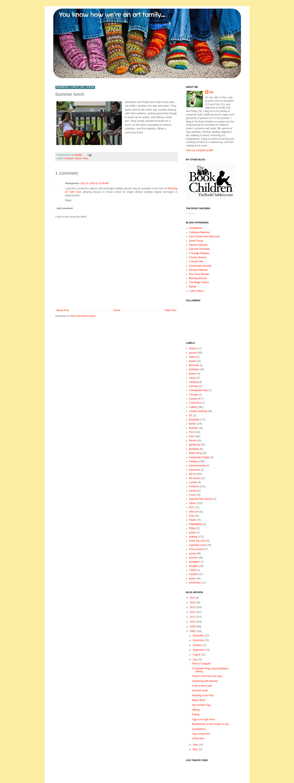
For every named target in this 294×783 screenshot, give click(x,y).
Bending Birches (198, 278)
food (191, 436)
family (192, 423)
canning (193, 386)
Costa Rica (195, 402)
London (193, 482)
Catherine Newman (199, 232)
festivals (193, 428)
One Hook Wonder (199, 274)
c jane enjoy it (196, 290)
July (195, 659)
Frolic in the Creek (202, 685)
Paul (191, 515)
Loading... (191, 213)
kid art (192, 474)
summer (193, 557)
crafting (193, 407)
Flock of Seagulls (201, 663)
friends (192, 440)
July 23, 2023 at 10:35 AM (95, 183)
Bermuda (194, 365)
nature (78, 158)
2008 (193, 631)
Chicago (193, 394)
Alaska (192, 348)
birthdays (194, 369)
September (199, 649)
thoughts (194, 566)
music (192, 494)
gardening (194, 444)
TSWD (192, 570)
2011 (193, 616)
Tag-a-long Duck (201, 733)
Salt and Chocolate (199, 249)
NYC (191, 507)
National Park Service (201, 499)
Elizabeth (69, 158)
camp (192, 377)
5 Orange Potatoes (199, 253)
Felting (195, 714)
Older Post (170, 310)
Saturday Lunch (197, 545)
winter (192, 578)
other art (193, 511)
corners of (194, 398)
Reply (68, 200)
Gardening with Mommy (205, 681)
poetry (192, 532)
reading (193, 536)
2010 (193, 621)
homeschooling (197, 465)
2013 (193, 607)
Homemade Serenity (200, 265)
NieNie (192, 286)
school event (196, 549)
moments (194, 486)
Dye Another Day (201, 705)
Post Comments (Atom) (83, 316)
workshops (195, 582)
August (197, 654)
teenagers (194, 561)
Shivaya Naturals (198, 269)
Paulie (192, 519)
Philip (85, 158)
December (199, 635)
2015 (193, 597)
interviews (194, 469)
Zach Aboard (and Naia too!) (204, 236)
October (197, 645)
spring (192, 553)
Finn (191, 432)
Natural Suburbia (198, 244)
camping (193, 382)
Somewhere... (199, 729)
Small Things (196, 240)
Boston (193, 373)
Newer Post (62, 310)
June (196, 744)
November (199, 640)
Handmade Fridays (199, 457)
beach (192, 361)
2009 (193, 626)
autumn (193, 352)
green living (195, 453)
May (195, 749)
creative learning (198, 411)
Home (117, 310)
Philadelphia (195, 524)
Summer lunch (200, 690)
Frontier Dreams (198, 257)
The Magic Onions (199, 282)
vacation (193, 574)
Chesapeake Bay (198, 390)
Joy (211, 92)
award (192, 356)
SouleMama (195, 228)
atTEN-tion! (198, 738)
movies (193, 490)
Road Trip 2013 (197, 540)
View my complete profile (199, 150)
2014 (193, 602)
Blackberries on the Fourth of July (210, 724)
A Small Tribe (196, 261)
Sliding (195, 709)
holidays (193, 461)
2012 (193, 612)
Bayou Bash (198, 700)
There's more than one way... (208, 676)
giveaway (194, 448)
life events (194, 478)
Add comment (65, 208)
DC (191, 415)
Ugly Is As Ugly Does (203, 719)
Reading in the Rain (202, 695)
